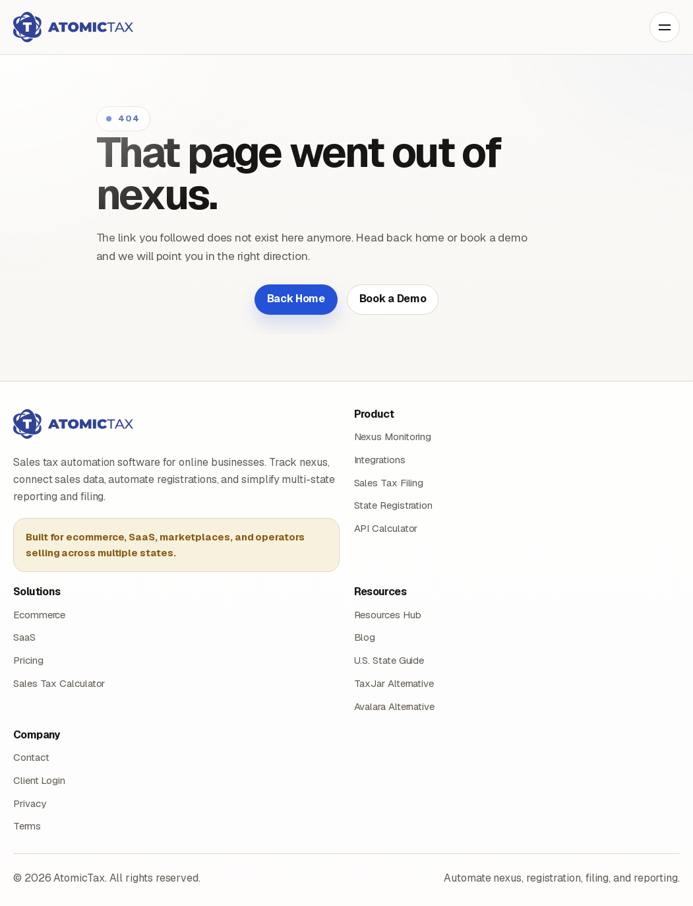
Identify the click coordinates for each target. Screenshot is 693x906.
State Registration (393, 505)
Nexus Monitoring (393, 436)
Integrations (380, 459)
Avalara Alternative (394, 706)
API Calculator (386, 528)
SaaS (24, 637)
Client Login (39, 780)
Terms (27, 826)
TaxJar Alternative (394, 683)
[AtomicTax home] (73, 27)
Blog (365, 637)
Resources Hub (387, 614)
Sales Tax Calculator (59, 683)
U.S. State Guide (389, 660)
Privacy (29, 803)
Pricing (28, 660)
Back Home (296, 299)
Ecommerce (39, 614)
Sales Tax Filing (389, 482)
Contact (31, 757)
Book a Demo (392, 299)
